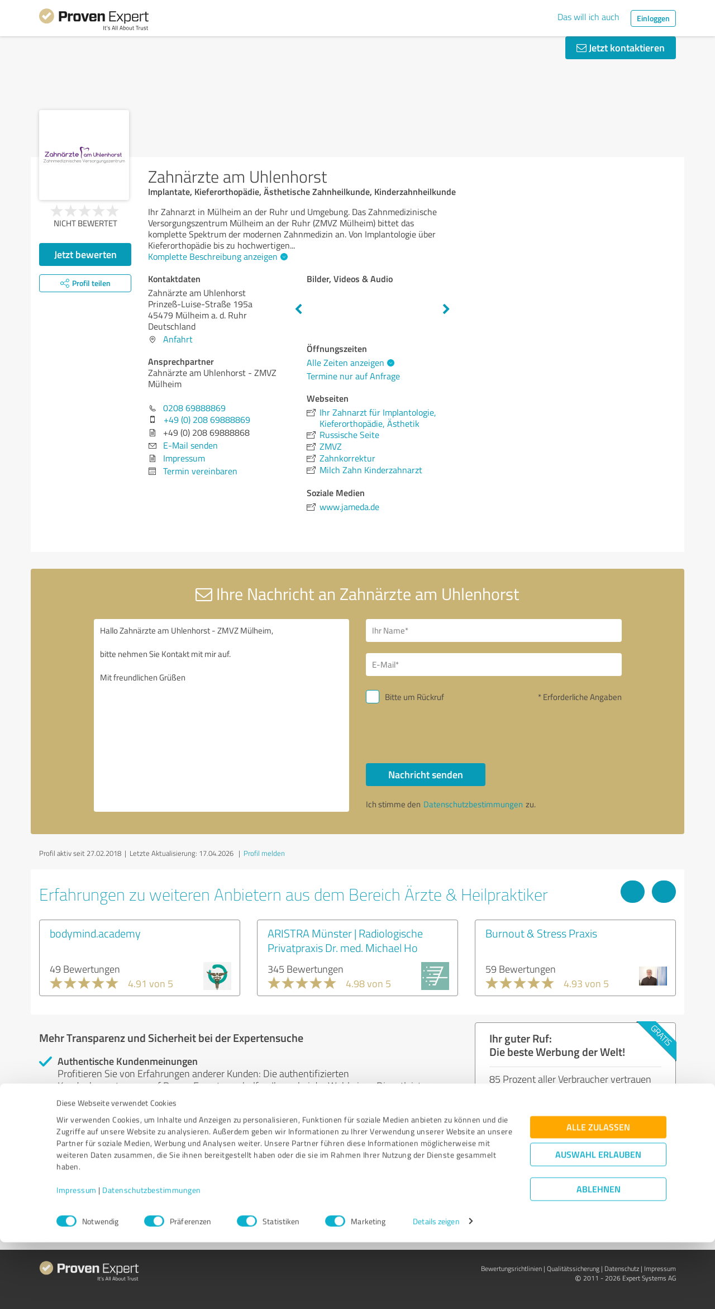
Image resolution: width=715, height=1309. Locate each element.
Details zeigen (436, 1288)
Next (446, 309)
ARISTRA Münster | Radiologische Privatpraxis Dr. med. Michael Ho (345, 940)
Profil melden (264, 853)
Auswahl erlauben (598, 1221)
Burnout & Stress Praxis (541, 933)
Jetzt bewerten (85, 254)
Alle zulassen (598, 1193)
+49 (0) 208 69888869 (207, 419)
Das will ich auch (588, 17)
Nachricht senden (425, 774)
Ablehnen (598, 1255)
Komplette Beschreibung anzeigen (216, 256)
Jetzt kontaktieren (620, 47)
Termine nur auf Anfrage (353, 376)
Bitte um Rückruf (414, 697)
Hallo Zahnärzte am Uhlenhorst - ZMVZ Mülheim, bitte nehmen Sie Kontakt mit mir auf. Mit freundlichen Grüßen (222, 715)
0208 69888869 (194, 408)
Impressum (76, 1256)
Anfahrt (178, 339)
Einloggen (653, 18)
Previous (298, 309)
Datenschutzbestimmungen (151, 1256)
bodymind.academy (95, 933)
